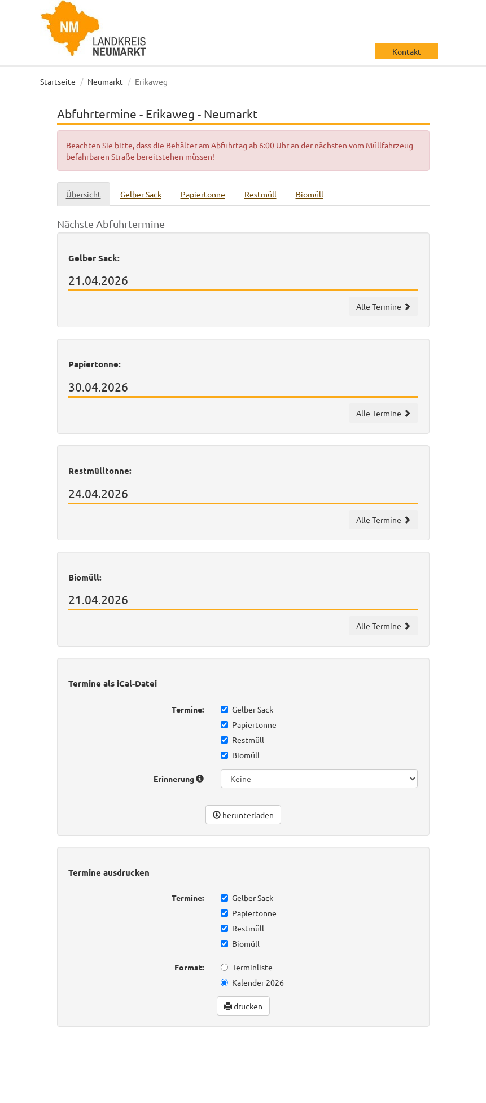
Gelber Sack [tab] (140, 194)
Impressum (128, 1092)
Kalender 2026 (252, 982)
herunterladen (243, 815)
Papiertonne (249, 724)
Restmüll (242, 740)
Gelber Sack (247, 709)
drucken (243, 1006)
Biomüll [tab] (309, 194)
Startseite (58, 81)
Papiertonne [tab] (203, 194)
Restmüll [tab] (260, 194)
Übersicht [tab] (83, 194)
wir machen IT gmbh (400, 1058)
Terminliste (247, 967)
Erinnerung (179, 779)
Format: (189, 967)
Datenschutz (74, 1092)
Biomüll (240, 755)
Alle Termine (383, 306)
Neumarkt (105, 81)
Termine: (188, 709)
